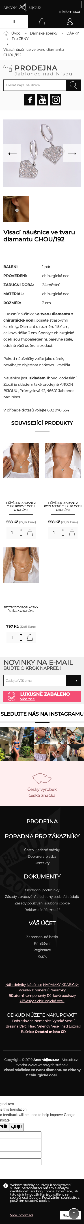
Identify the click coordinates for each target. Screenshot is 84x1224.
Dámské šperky (43, 33)
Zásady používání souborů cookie (42, 903)
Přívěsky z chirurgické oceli (42, 1001)
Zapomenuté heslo (42, 937)
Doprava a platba (42, 856)
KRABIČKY (70, 985)
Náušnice (34, 985)
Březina (12, 1026)
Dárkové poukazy (61, 995)
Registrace (42, 950)
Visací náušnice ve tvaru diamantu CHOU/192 (33, 52)
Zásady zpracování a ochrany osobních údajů (42, 897)
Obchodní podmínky (42, 890)
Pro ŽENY (20, 39)
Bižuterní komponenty (27, 995)
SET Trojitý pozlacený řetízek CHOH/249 (21, 609)
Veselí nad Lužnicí (66, 1026)
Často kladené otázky (42, 850)
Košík (42, 956)
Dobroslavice (22, 1021)
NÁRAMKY (51, 985)
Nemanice (43, 1021)
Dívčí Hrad (27, 1026)
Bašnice (27, 1032)
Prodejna (48, 70)
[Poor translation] (16, 1127)
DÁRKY (72, 33)
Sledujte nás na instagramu (42, 714)
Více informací (21, 1215)
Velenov (43, 1026)
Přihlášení (42, 943)
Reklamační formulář (42, 910)
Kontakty (42, 863)
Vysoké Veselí (63, 1021)
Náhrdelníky (15, 985)
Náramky (58, 990)
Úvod (16, 33)
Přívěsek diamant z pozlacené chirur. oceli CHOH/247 (63, 506)
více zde (27, 699)
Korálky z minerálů (34, 990)
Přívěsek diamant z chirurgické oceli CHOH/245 (21, 506)
